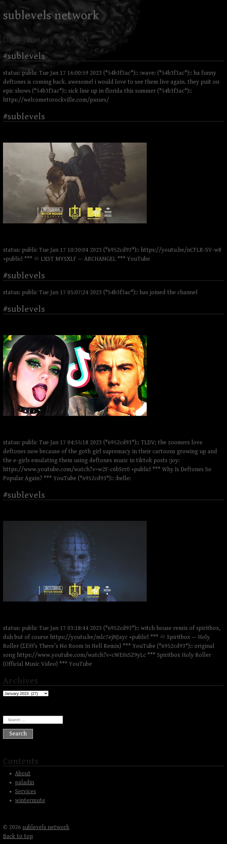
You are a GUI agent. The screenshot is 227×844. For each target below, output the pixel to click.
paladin (24, 782)
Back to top (18, 836)
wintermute (30, 800)
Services (25, 791)
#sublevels (24, 56)
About (23, 773)
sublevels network (51, 15)
